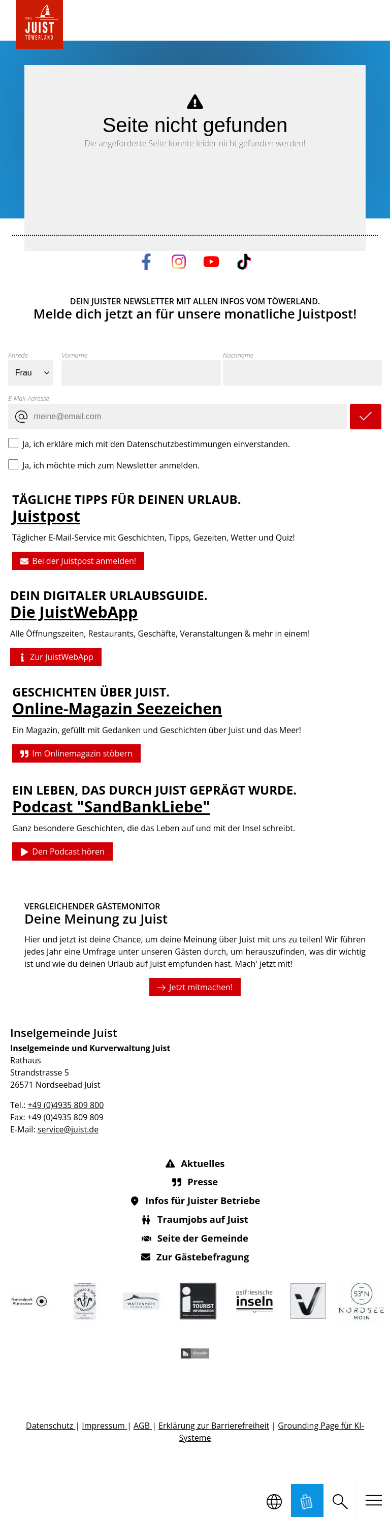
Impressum (104, 1425)
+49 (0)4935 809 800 (65, 1105)
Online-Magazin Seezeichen (117, 708)
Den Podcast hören (62, 852)
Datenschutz (50, 1425)
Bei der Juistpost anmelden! (78, 561)
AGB (143, 1425)
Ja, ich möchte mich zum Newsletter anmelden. (111, 464)
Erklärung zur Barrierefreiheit (213, 1425)
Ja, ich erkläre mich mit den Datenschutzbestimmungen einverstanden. (156, 443)
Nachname (238, 355)
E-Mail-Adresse (28, 398)
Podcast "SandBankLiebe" (111, 806)
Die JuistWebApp (74, 612)
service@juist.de (68, 1129)
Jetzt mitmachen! (195, 986)
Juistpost (46, 515)
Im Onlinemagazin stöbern (76, 753)
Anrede (18, 355)
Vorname (74, 355)
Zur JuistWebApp (55, 657)
